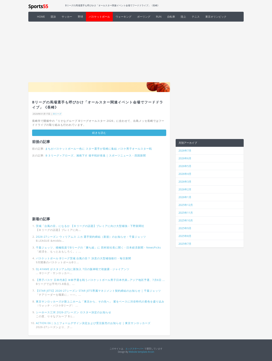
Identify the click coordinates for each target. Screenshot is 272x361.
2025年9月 (184, 228)
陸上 (183, 16)
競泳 (53, 16)
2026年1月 (184, 197)
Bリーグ (57, 113)
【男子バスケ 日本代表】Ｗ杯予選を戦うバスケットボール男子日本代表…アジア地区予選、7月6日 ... (100, 280)
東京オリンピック (215, 16)
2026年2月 (184, 189)
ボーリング (143, 16)
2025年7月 (184, 243)
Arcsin (151, 351)
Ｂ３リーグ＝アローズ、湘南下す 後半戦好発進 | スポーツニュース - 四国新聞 (95, 155)
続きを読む (99, 132)
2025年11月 (185, 212)
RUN (159, 16)
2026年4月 (184, 174)
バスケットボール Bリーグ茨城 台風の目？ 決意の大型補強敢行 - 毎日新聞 (83, 258)
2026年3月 (184, 181)
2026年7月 (184, 150)
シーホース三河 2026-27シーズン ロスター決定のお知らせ (73, 312)
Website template (138, 351)
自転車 (171, 16)
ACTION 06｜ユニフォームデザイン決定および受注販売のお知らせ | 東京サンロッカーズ (93, 323)
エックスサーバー (134, 348)
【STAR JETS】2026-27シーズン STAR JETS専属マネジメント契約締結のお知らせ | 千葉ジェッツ (98, 290)
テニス (196, 16)
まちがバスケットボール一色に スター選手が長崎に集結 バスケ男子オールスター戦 (98, 148)
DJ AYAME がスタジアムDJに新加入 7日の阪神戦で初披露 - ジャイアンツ (82, 269)
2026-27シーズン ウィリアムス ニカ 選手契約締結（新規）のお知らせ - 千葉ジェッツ (91, 236)
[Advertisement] (136, 51)
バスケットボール (99, 16)
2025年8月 (184, 236)
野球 (80, 16)
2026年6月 (184, 158)
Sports (38, 6)
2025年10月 (185, 220)
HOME (41, 16)
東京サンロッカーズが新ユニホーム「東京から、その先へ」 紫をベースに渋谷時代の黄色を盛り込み (100, 301)
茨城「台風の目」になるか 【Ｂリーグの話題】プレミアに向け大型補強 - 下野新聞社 (90, 226)
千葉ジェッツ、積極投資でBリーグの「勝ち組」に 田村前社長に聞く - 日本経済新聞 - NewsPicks (98, 247)
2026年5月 (184, 166)
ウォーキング (123, 16)
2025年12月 (185, 205)
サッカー (67, 16)
